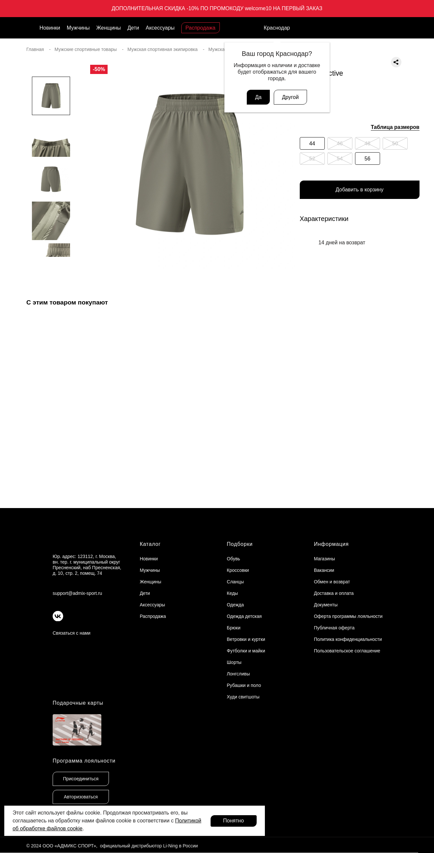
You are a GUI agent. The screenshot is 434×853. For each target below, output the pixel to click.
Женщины (108, 28)
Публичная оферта (334, 627)
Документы (326, 604)
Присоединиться (81, 778)
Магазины (324, 558)
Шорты (234, 662)
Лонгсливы (238, 673)
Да (258, 97)
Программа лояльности (84, 761)
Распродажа (201, 28)
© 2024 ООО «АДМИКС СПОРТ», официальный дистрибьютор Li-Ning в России (112, 845)
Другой (290, 97)
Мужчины (78, 28)
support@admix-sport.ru (77, 593)
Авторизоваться (81, 796)
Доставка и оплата (334, 593)
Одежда (235, 604)
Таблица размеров (395, 127)
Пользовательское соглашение (347, 650)
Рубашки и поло (244, 685)
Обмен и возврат (332, 581)
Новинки (49, 28)
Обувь (233, 558)
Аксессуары (160, 28)
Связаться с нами (71, 633)
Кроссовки (238, 570)
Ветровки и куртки (246, 639)
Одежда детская (244, 616)
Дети (133, 28)
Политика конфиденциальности (348, 639)
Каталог (150, 544)
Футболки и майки (246, 650)
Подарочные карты (78, 703)
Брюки (233, 627)
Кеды (232, 593)
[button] (51, 270)
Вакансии (324, 570)
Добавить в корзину (360, 190)
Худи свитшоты (243, 696)
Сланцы (235, 581)
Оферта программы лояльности (348, 616)
